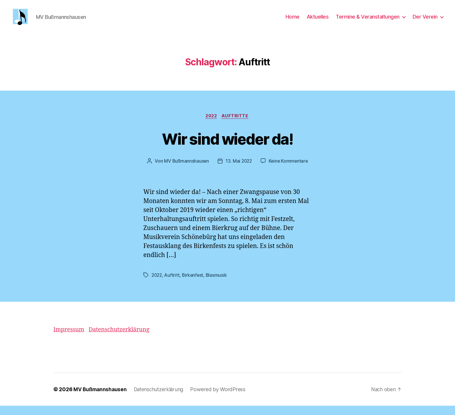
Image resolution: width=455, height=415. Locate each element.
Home (292, 21)
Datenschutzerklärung (123, 339)
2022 (211, 125)
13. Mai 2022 (238, 170)
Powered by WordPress (221, 399)
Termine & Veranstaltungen (368, 21)
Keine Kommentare (289, 170)
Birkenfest (194, 284)
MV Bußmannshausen (185, 170)
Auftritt (173, 284)
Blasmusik (218, 284)
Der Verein (425, 21)
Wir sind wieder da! (227, 147)
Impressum (69, 339)
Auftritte (236, 125)
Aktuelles (318, 21)
